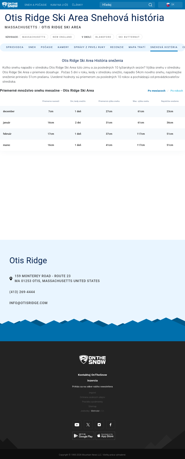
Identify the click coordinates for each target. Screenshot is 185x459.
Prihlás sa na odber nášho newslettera (92, 386)
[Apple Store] (105, 435)
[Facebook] (110, 424)
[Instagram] (99, 424)
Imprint (92, 393)
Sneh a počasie (35, 4)
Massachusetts (33, 37)
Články (77, 4)
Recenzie (117, 47)
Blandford (103, 37)
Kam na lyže (59, 4)
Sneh (32, 47)
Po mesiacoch (156, 90)
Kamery (63, 47)
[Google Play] (83, 435)
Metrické (95, 411)
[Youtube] (77, 424)
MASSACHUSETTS (21, 27)
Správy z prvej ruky (89, 47)
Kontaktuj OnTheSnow (92, 374)
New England (62, 37)
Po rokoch (177, 90)
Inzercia (92, 380)
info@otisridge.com (28, 303)
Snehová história (163, 47)
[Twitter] (88, 424)
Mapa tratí (137, 47)
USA (102, 411)
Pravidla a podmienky (92, 402)
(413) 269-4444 (22, 292)
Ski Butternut (129, 37)
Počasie (47, 47)
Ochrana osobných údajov (92, 397)
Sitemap (92, 406)
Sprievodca (15, 47)
